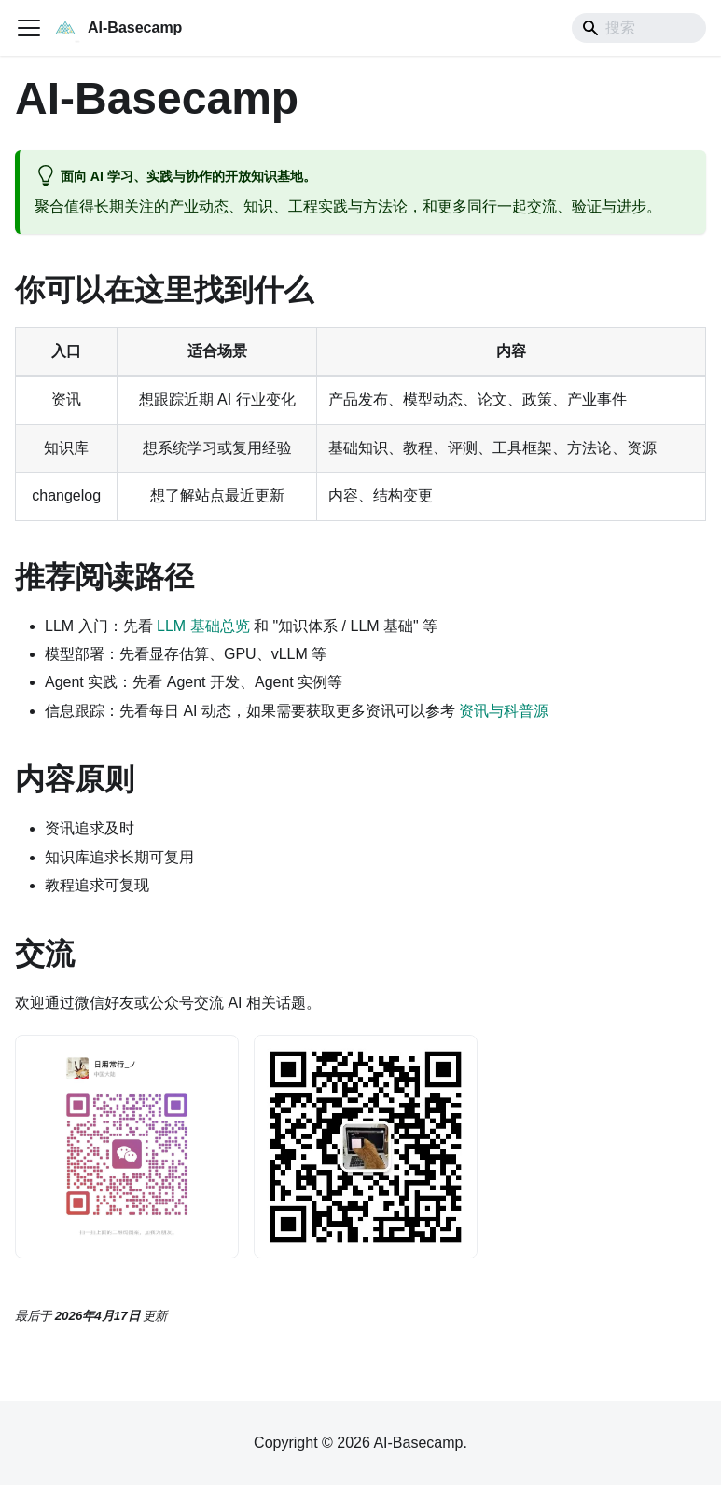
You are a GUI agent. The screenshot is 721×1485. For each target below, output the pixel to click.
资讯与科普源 (503, 711)
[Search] (639, 28)
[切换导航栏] (29, 28)
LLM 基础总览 (203, 626)
